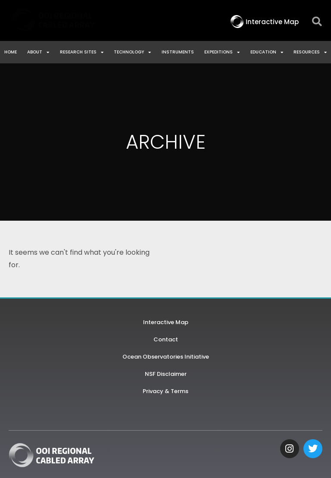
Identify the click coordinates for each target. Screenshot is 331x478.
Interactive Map (165, 322)
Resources (310, 52)
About (38, 52)
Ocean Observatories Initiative (165, 357)
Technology (132, 52)
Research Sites (81, 52)
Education (266, 52)
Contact (165, 339)
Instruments (178, 52)
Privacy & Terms (165, 391)
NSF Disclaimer (166, 374)
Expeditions (222, 52)
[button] (317, 21)
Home (10, 52)
